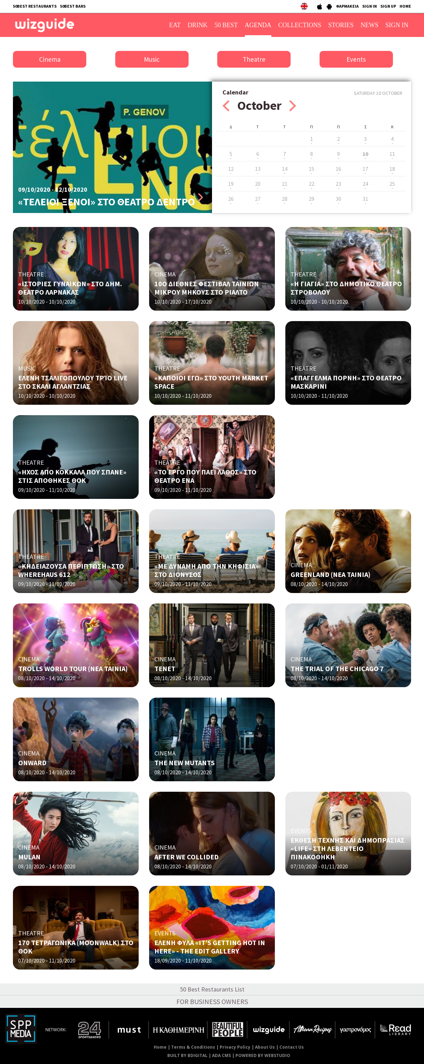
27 (258, 198)
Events (356, 59)
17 (365, 168)
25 (392, 183)
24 (365, 183)
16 (338, 168)
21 (284, 183)
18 (392, 168)
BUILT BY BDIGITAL (187, 1055)
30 (338, 198)
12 (231, 168)
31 (365, 198)
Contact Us (291, 1047)
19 (231, 183)
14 (284, 168)
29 (311, 198)
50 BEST (226, 25)
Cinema (49, 59)
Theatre (254, 59)
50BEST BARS (73, 6)
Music (152, 59)
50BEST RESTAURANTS (35, 6)
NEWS (370, 25)
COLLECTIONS (299, 25)
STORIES (341, 25)
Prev (225, 106)
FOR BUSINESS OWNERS (212, 1001)
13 (258, 168)
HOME (405, 6)
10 (365, 153)
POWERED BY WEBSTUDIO (262, 1055)
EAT (175, 25)
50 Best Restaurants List (212, 989)
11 (392, 153)
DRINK (197, 25)
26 (231, 198)
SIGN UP (388, 6)
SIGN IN (369, 6)
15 (311, 168)
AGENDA (258, 25)
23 (338, 183)
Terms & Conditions (193, 1047)
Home (160, 1047)
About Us (265, 1047)
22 (311, 183)
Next (292, 106)
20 (258, 183)
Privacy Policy (235, 1047)
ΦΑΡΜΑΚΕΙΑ (347, 6)
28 (284, 198)
